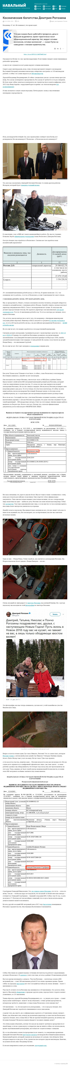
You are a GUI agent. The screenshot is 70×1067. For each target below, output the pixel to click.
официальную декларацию (24, 236)
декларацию (34, 346)
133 (18, 21)
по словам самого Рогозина (41, 891)
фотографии (29, 605)
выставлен (20, 984)
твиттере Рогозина (34, 603)
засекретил (9, 504)
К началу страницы (61, 1063)
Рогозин (65, 21)
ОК (54, 6)
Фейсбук (37, 6)
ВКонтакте (47, 6)
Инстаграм (47, 8)
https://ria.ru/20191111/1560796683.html (35, 54)
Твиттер (37, 8)
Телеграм (62, 6)
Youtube (62, 8)
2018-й (9, 335)
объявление (20, 992)
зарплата (23, 975)
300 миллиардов (37, 74)
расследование (59, 21)
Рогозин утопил (8, 756)
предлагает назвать (30, 1035)
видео (52, 21)
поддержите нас (41, 1046)
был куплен (47, 904)
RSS (54, 8)
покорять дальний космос (30, 185)
